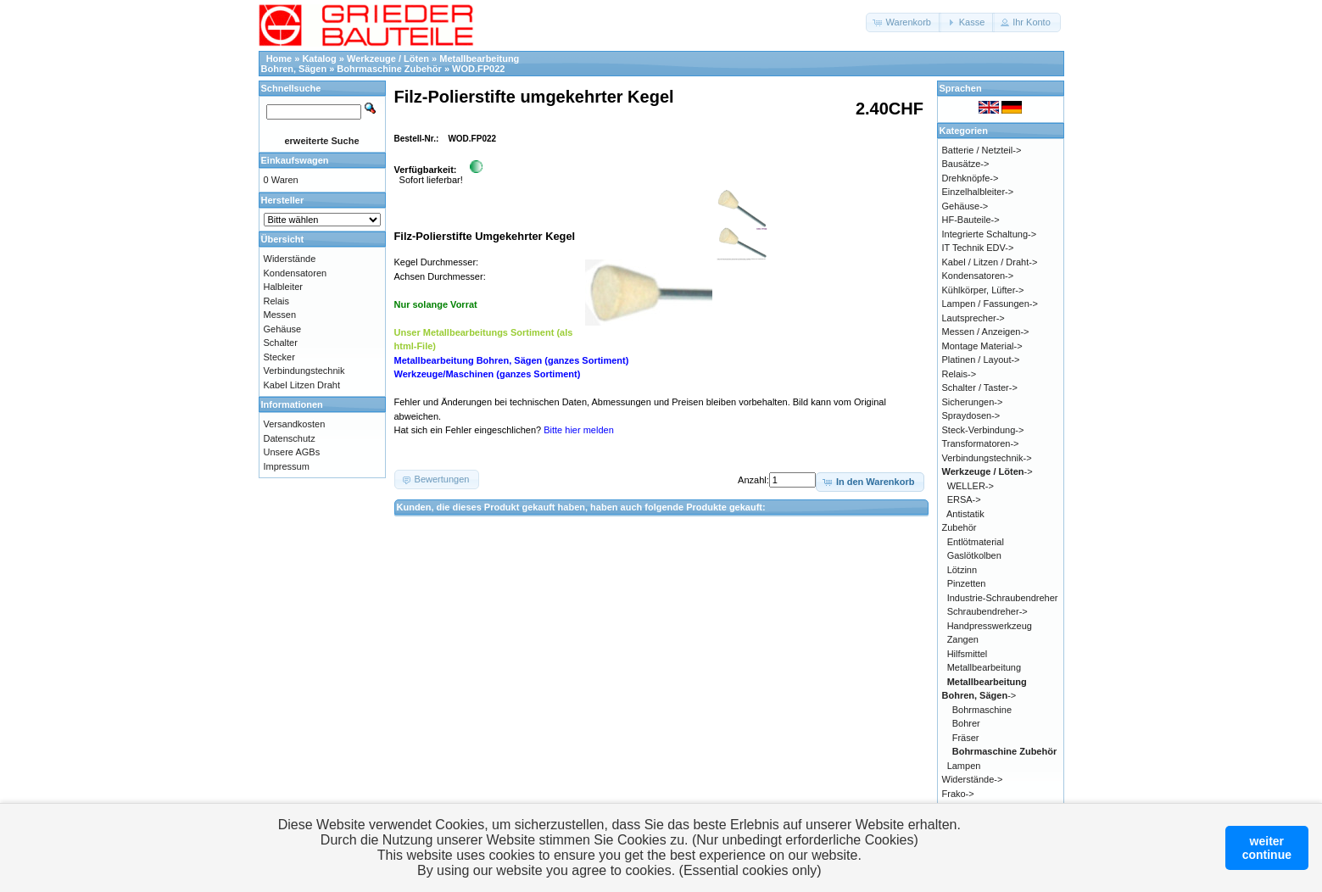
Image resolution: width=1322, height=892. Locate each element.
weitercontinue (1266, 847)
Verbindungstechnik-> (987, 458)
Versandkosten (295, 424)
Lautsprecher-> (973, 318)
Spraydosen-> (971, 415)
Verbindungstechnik (304, 370)
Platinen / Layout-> (981, 359)
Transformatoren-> (980, 443)
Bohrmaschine (982, 710)
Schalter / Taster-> (980, 387)
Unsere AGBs (292, 452)
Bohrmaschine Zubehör (389, 69)
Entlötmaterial (975, 542)
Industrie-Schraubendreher (1002, 598)
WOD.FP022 (478, 69)
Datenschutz (289, 438)
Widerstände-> (972, 779)
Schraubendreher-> (987, 611)
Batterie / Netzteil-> (982, 150)
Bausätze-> (966, 164)
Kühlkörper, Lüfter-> (983, 290)
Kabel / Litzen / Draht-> (990, 262)
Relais (277, 301)
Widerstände (290, 259)
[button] (903, 22)
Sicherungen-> (972, 402)
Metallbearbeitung (984, 667)
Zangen (963, 639)
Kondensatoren (295, 273)
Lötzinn (962, 570)
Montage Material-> (982, 346)
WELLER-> (970, 486)
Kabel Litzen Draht (302, 385)
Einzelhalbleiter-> (978, 192)
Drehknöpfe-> (970, 178)
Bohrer (966, 723)
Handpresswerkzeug (989, 626)
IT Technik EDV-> (978, 248)
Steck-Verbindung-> (983, 430)
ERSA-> (964, 499)
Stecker (279, 357)
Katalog (319, 58)
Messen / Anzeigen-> (985, 331)
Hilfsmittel (967, 654)
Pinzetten (966, 583)
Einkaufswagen (295, 160)
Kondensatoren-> (978, 275)
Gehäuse (283, 329)
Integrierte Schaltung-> (989, 234)
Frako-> (958, 794)
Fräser (965, 738)
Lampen (964, 766)
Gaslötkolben (974, 555)
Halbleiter (283, 287)
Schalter (281, 342)
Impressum (287, 466)
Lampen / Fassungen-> (990, 303)
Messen (280, 314)
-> (987, 471)
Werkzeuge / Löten (388, 58)
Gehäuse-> (965, 206)
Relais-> (959, 374)
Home (279, 58)
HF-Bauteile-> (971, 220)
